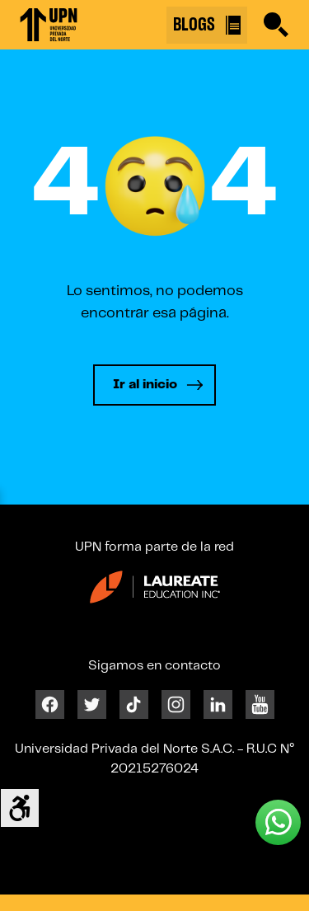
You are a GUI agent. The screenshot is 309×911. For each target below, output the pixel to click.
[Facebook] (49, 703)
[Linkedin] (218, 703)
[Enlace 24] (155, 593)
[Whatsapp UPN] (278, 822)
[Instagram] (176, 703)
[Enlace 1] (48, 24)
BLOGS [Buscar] (207, 25)
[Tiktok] (133, 703)
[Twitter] (91, 703)
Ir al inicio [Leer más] (145, 384)
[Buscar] (276, 24)
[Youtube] (260, 703)
